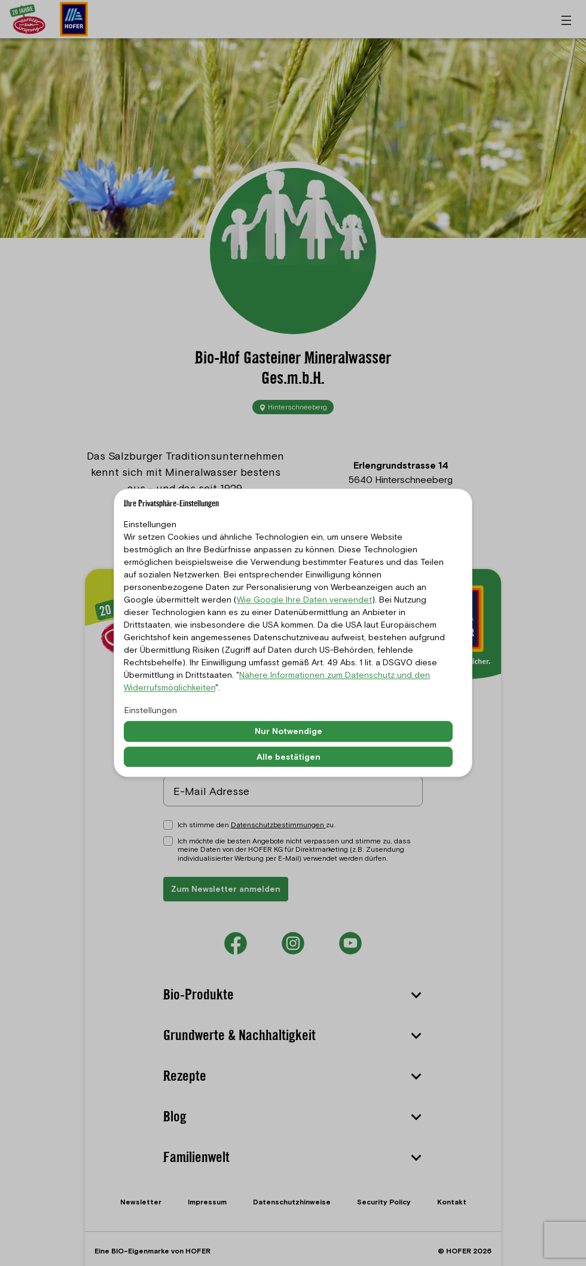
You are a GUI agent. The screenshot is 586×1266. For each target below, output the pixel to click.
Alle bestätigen (289, 757)
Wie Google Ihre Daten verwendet (304, 599)
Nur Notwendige (288, 731)
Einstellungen (150, 710)
